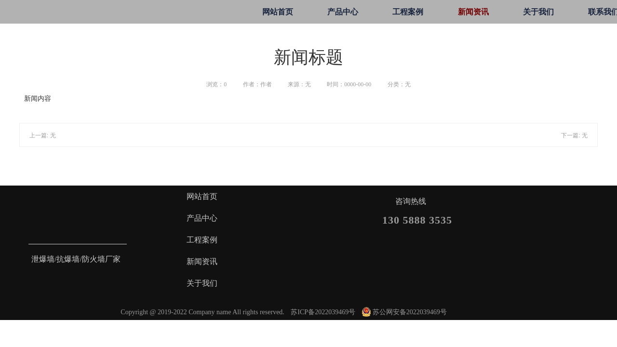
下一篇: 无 (574, 135)
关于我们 (538, 12)
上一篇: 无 (42, 135)
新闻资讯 (473, 12)
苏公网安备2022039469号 (404, 312)
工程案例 (407, 12)
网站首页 (277, 12)
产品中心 (342, 12)
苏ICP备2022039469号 (323, 312)
